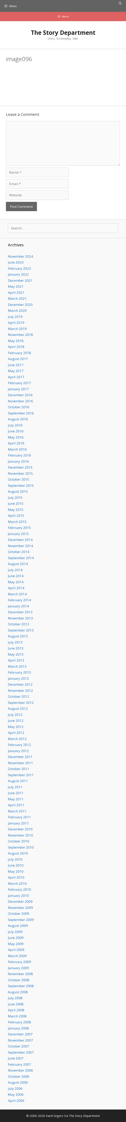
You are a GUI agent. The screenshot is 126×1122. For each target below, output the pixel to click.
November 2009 (20, 907)
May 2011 (16, 799)
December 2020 (20, 304)
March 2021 (17, 298)
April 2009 (16, 949)
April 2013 (16, 660)
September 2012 (21, 702)
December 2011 (20, 756)
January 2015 (18, 533)
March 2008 (17, 1016)
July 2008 (15, 998)
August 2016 (18, 419)
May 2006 (16, 1094)
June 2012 (16, 720)
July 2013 (15, 642)
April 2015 (16, 515)
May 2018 (16, 340)
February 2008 (19, 1022)
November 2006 (20, 1070)
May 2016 (16, 437)
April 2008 (16, 1010)
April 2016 (16, 443)
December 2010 (20, 829)
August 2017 (18, 358)
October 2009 (18, 913)
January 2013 (18, 678)
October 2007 (18, 1046)
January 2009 (18, 968)
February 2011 (19, 817)
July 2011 (15, 787)
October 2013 (18, 624)
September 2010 (21, 847)
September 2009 (21, 919)
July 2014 (15, 570)
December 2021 (20, 280)
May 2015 (16, 509)
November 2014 (20, 546)
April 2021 (16, 292)
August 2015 (18, 491)
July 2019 (15, 316)
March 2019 (17, 328)
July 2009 (15, 931)
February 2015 (19, 527)
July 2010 (15, 859)
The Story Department (63, 32)
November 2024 (20, 256)
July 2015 (15, 497)
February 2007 (19, 1064)
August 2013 (18, 636)
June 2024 (16, 262)
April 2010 (16, 877)
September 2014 (21, 558)
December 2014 (20, 539)
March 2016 (17, 449)
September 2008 (21, 986)
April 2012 (16, 732)
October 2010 (18, 841)
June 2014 (16, 576)
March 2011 (17, 811)
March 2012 (17, 738)
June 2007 (16, 1058)
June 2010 (16, 865)
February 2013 (19, 672)
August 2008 (18, 992)
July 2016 (15, 425)
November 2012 (20, 690)
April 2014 (16, 588)
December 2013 (20, 612)
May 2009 (16, 943)
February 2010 (19, 889)
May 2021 (16, 286)
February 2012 (19, 744)
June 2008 (16, 1004)
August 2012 (18, 708)
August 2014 (18, 563)
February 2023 (19, 268)
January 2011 (18, 823)
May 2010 (16, 871)
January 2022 (18, 274)
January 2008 (18, 1028)
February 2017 (19, 383)
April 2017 (16, 377)
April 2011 (16, 805)
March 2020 (17, 310)
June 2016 (16, 431)
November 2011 (20, 763)
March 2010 (17, 883)
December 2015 (20, 467)
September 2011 (21, 775)
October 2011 (18, 769)
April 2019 (16, 322)
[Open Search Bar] (120, 3)
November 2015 (20, 473)
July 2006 (15, 1088)
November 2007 (20, 1040)
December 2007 (20, 1034)
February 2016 (19, 455)
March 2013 (17, 666)
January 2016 (18, 461)
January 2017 (18, 389)
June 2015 (16, 503)
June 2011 (16, 793)
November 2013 (20, 618)
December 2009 (20, 901)
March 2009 (17, 956)
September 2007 (21, 1052)
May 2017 (16, 371)
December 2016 (20, 395)
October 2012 (18, 696)
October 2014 (18, 551)
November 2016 (20, 401)
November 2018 (20, 334)
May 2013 (16, 654)
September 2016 (21, 413)
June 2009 (16, 937)
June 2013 (16, 648)
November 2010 (20, 835)
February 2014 (19, 600)
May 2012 (16, 726)
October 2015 (18, 479)
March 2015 (17, 521)
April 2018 (16, 346)
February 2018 (19, 353)
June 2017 (16, 365)
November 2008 (20, 974)
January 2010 (18, 895)
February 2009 (19, 961)
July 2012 (15, 714)
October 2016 (18, 407)
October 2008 (18, 980)
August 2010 (18, 853)
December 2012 (20, 684)
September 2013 (21, 630)
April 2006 (16, 1100)
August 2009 (18, 925)
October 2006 (18, 1076)
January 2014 (18, 606)
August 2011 (18, 781)
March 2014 (17, 594)
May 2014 (16, 582)
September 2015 (21, 485)
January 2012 (18, 751)
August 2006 (18, 1082)
